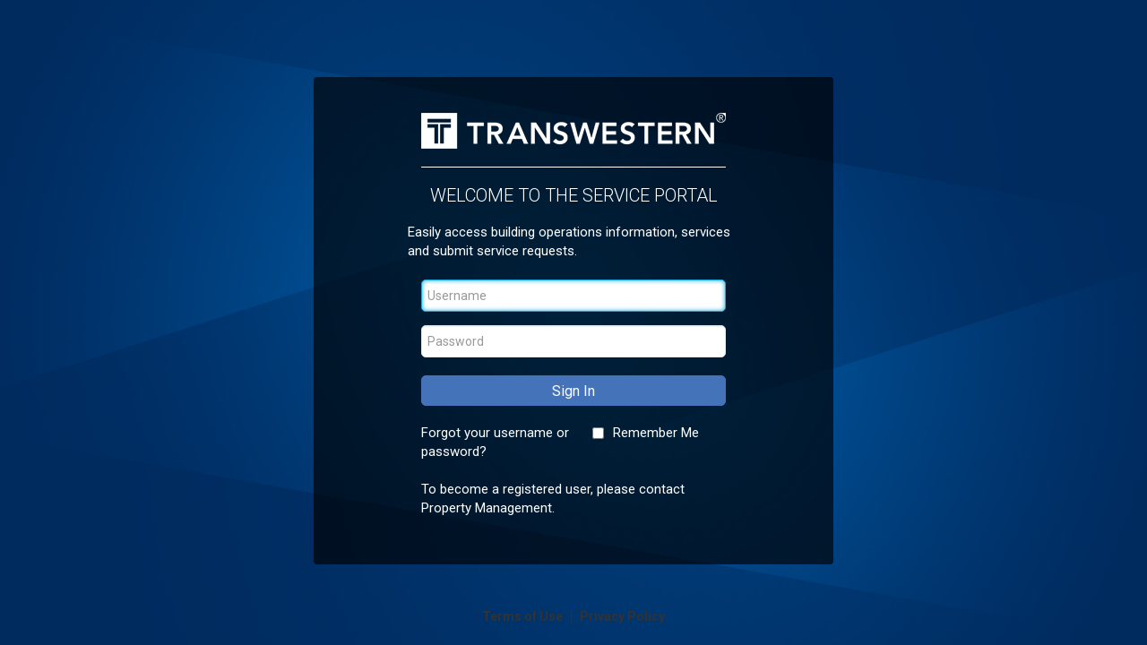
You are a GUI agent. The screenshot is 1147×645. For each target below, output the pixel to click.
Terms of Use (523, 616)
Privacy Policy (622, 616)
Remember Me (656, 433)
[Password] (573, 341)
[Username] (573, 296)
